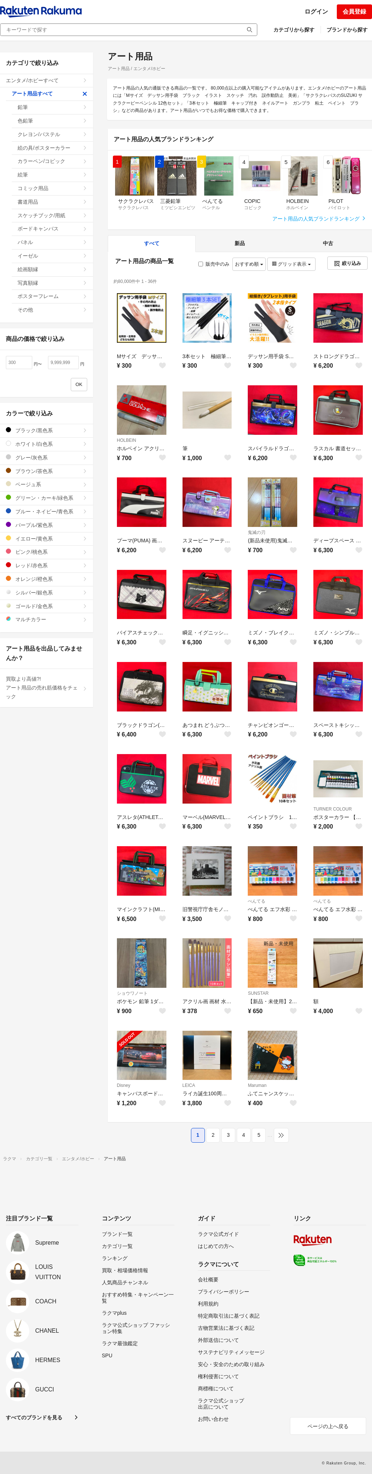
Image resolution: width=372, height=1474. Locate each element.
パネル (52, 242)
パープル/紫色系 (46, 525)
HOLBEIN (126, 440)
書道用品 (52, 202)
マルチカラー (46, 619)
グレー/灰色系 (46, 457)
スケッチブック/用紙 (52, 215)
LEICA (189, 1085)
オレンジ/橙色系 (46, 579)
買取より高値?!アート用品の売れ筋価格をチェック (46, 687)
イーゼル (52, 256)
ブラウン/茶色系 (46, 471)
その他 (52, 310)
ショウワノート (132, 993)
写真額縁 (52, 283)
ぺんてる (256, 901)
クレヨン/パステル (52, 134)
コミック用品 (52, 188)
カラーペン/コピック (52, 161)
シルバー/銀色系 (46, 592)
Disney (123, 1085)
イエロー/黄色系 (46, 538)
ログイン (316, 11)
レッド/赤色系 (46, 565)
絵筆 (52, 175)
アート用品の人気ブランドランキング (319, 219)
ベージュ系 (46, 484)
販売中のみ (213, 264)
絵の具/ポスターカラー (52, 148)
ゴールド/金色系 (46, 606)
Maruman (257, 1085)
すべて (151, 243)
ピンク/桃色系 (46, 552)
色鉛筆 (52, 121)
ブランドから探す (347, 30)
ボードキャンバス (52, 229)
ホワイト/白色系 (46, 444)
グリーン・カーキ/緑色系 (46, 498)
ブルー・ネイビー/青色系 (46, 511)
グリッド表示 (291, 264)
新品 (240, 243)
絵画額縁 (52, 269)
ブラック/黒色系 (46, 430)
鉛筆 (52, 107)
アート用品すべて (49, 94)
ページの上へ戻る (328, 1426)
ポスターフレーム (52, 296)
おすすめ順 (249, 264)
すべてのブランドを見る (34, 1417)
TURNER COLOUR (332, 809)
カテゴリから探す (293, 30)
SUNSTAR (258, 993)
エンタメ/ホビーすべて (46, 80)
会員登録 (354, 11)
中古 (328, 243)
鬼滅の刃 (256, 532)
